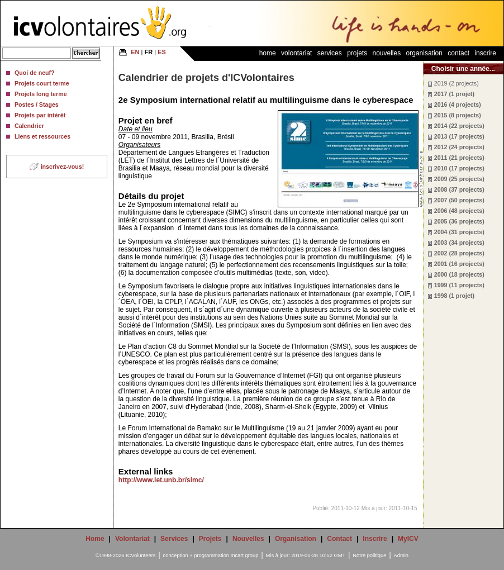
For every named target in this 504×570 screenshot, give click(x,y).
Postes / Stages (37, 104)
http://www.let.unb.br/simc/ (161, 480)
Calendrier (29, 125)
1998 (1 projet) (454, 295)
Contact (458, 53)
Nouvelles (387, 53)
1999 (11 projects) (459, 285)
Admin (401, 555)
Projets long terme (41, 94)
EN (135, 52)
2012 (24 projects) (459, 147)
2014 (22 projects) (459, 125)
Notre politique (369, 555)
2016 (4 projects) (457, 104)
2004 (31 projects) (459, 232)
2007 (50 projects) (459, 200)
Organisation (424, 53)
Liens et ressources (42, 136)
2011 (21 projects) (459, 157)
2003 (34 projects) (459, 242)
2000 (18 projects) (459, 274)
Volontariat (296, 53)
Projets (357, 53)
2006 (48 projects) (459, 210)
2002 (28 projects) (459, 253)
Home (267, 53)
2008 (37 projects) (459, 189)
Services (329, 53)
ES (162, 52)
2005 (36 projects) (459, 221)
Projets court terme (42, 83)
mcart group (245, 555)
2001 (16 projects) (459, 263)
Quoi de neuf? (35, 72)
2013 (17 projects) (459, 136)
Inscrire (485, 53)
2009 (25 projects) (459, 178)
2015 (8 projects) (457, 115)
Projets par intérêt (40, 115)
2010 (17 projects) (459, 168)
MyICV (408, 539)
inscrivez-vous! (62, 166)
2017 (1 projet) (454, 94)
